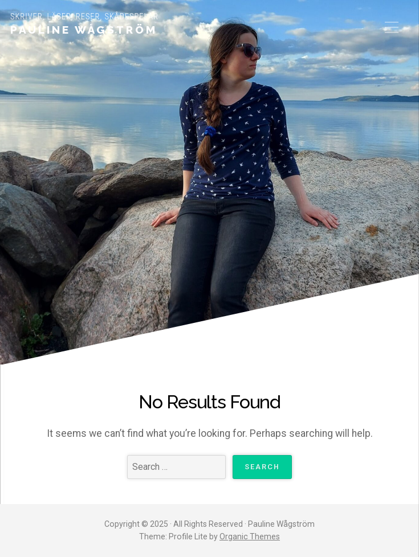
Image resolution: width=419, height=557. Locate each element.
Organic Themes (249, 536)
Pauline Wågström (83, 29)
